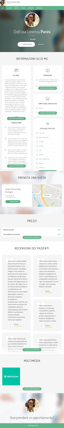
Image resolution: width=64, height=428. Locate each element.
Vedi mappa (47, 195)
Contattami (41, 44)
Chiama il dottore (12, 201)
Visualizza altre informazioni (16, 118)
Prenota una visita (32, 425)
